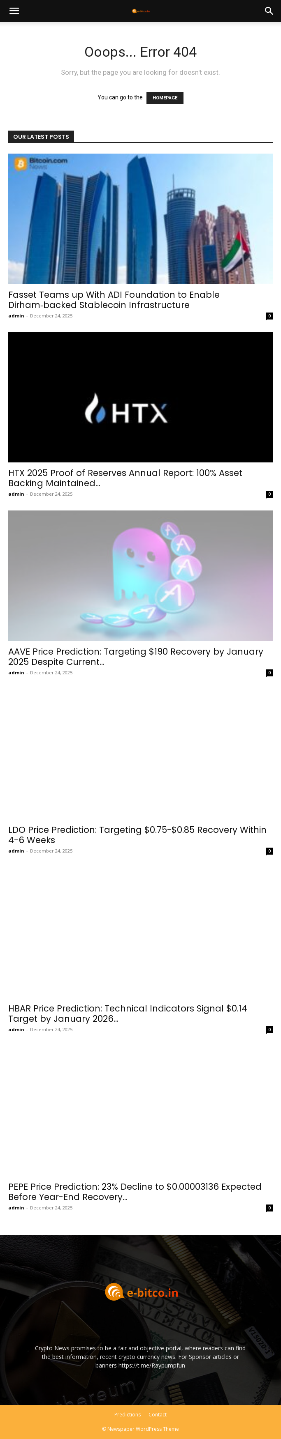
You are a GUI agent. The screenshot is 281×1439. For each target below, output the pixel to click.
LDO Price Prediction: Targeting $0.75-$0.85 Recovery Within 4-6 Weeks (137, 835)
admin (16, 316)
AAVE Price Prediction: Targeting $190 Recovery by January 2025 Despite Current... (135, 657)
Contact (158, 1414)
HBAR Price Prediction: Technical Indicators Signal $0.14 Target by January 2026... (127, 1013)
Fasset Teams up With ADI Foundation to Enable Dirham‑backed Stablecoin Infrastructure (114, 300)
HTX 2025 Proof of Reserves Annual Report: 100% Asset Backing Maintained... (125, 478)
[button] (14, 11)
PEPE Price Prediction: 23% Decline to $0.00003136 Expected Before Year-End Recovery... (135, 1192)
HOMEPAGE (165, 98)
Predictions (127, 1414)
